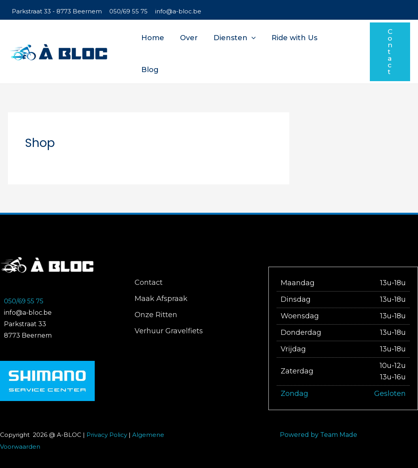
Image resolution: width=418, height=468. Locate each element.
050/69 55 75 (128, 11)
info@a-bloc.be (178, 11)
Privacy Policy (106, 434)
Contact (148, 282)
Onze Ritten (155, 314)
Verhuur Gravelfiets (168, 331)
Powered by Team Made (318, 434)
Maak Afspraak (160, 298)
